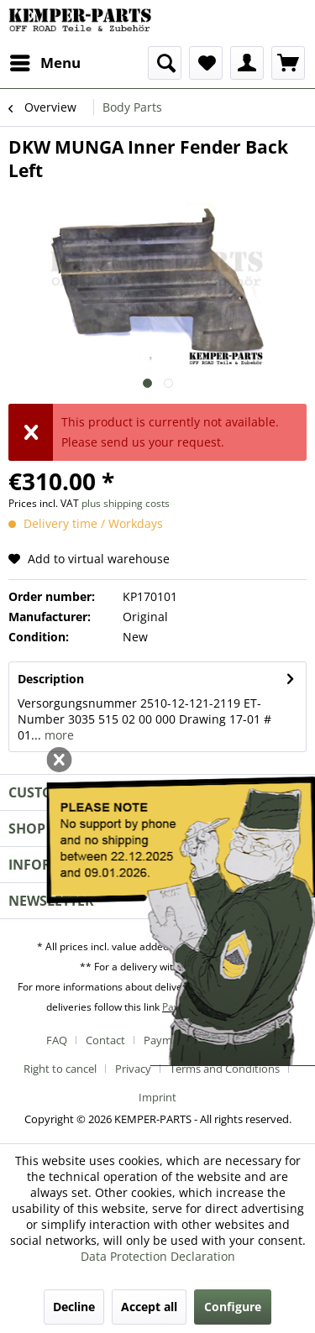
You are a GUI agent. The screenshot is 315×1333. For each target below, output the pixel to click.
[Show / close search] (164, 63)
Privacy (133, 1068)
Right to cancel (60, 1068)
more (57, 735)
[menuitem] (44, 63)
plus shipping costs (125, 503)
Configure (232, 1307)
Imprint (157, 1097)
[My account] (247, 63)
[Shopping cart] (288, 63)
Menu (45, 61)
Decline (74, 1307)
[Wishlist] (206, 63)
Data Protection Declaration (158, 1256)
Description (51, 679)
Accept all (149, 1307)
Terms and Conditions (225, 1068)
